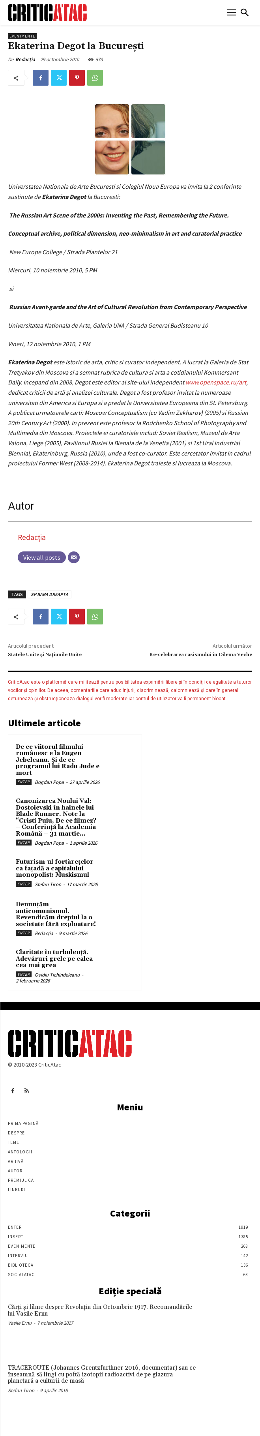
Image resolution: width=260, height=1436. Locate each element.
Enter (23, 781)
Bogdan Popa (49, 782)
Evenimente (22, 36)
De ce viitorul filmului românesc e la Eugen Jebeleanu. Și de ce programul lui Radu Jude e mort (57, 760)
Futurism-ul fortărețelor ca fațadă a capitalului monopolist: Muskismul (55, 868)
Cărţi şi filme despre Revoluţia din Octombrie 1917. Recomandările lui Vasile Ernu (100, 1310)
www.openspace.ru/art (215, 382)
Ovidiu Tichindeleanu (57, 974)
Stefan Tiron (48, 884)
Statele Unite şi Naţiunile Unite (45, 655)
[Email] (74, 557)
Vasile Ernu (20, 1323)
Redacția (25, 59)
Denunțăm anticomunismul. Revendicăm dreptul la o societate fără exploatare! (56, 914)
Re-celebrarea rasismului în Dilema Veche (200, 655)
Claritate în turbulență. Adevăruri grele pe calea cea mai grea (54, 959)
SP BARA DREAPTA (49, 594)
